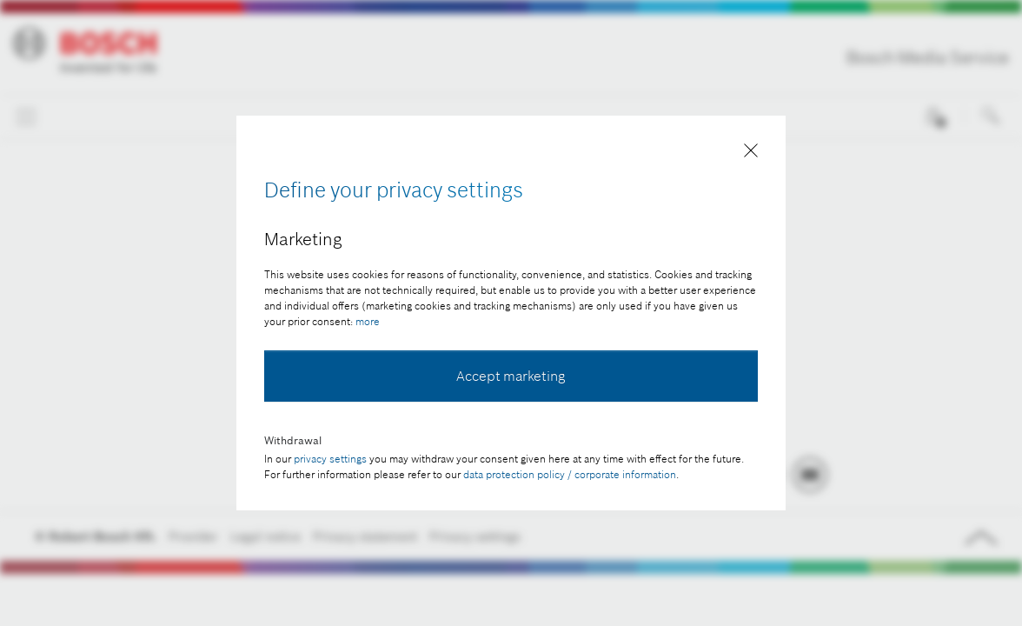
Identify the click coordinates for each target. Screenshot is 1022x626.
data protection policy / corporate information (569, 474)
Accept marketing (511, 375)
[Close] (750, 154)
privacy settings (330, 458)
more (367, 321)
